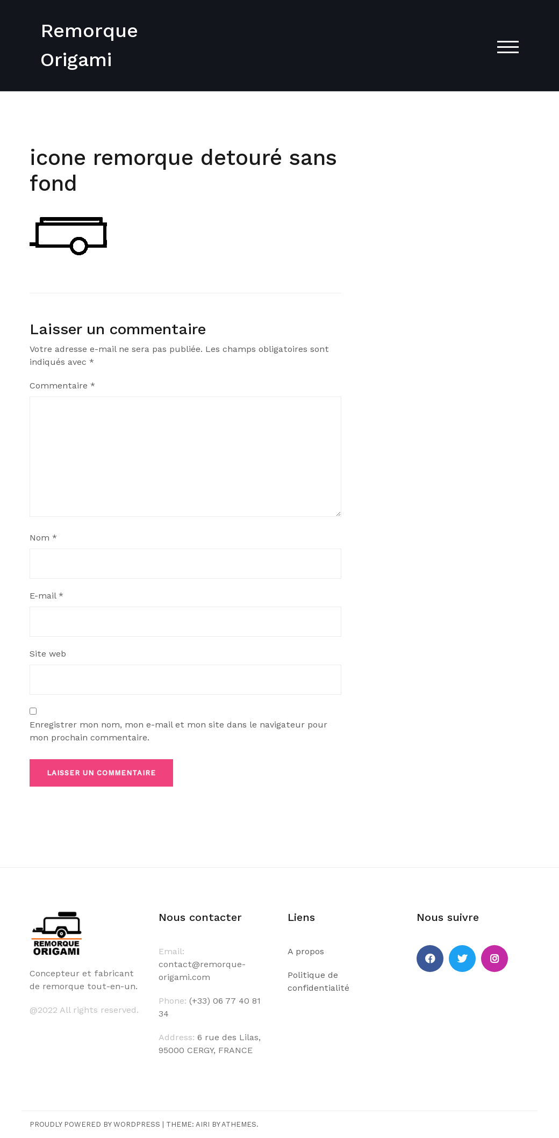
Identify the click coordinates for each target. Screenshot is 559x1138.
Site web (48, 654)
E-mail (46, 595)
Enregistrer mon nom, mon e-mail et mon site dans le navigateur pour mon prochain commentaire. (178, 731)
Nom (43, 537)
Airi (203, 1124)
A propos (306, 951)
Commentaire (62, 385)
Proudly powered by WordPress (95, 1124)
